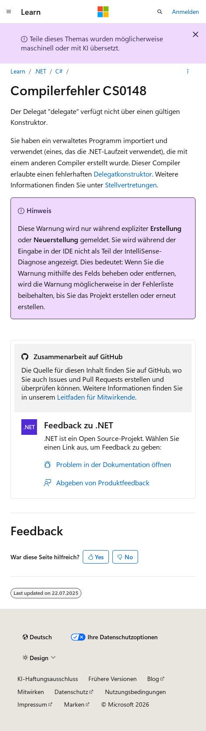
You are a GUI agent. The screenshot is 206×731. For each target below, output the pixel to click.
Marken (74, 704)
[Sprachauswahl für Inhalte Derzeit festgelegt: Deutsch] (37, 637)
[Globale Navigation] (8, 12)
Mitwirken (30, 692)
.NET (40, 71)
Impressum (32, 704)
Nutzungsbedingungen (135, 692)
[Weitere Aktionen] (188, 71)
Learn (17, 71)
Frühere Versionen (112, 678)
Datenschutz (71, 692)
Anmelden (185, 11)
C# (59, 71)
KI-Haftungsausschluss (47, 678)
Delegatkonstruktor (123, 173)
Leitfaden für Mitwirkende (96, 396)
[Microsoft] (103, 11)
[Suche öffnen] (160, 12)
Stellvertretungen (131, 184)
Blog (153, 678)
